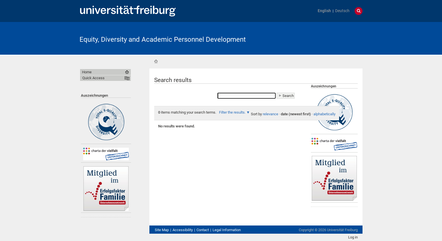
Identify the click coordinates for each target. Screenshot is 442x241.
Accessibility (183, 230)
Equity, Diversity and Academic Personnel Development (162, 39)
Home (156, 61)
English (324, 10)
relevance (270, 114)
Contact (202, 230)
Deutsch (342, 10)
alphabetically (324, 114)
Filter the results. (232, 112)
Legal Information (227, 230)
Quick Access (93, 78)
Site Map (162, 230)
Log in (353, 237)
